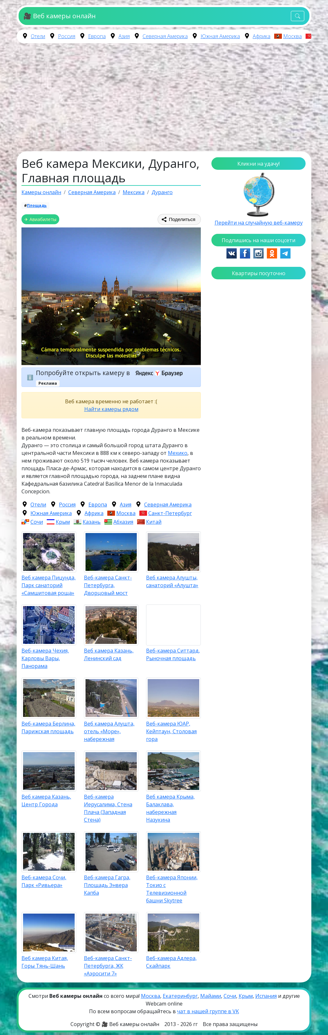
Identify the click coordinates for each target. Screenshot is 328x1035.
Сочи (36, 521)
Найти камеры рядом (111, 409)
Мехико (177, 452)
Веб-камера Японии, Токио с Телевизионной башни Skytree (172, 889)
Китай (153, 521)
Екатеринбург (180, 995)
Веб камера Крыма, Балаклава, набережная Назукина (170, 808)
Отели (38, 36)
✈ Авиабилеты (40, 219)
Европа (97, 36)
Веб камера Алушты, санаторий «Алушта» (172, 581)
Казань (92, 521)
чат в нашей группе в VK (208, 1011)
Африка (261, 36)
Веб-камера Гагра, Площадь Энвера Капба (107, 885)
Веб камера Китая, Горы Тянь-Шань (44, 962)
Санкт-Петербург (170, 513)
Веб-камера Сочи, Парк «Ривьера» (43, 881)
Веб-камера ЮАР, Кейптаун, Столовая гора (171, 731)
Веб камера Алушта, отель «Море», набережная (109, 731)
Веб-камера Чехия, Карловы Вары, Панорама (45, 658)
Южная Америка (220, 36)
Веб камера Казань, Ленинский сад (109, 654)
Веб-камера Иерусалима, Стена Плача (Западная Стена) (108, 808)
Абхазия (123, 521)
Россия (66, 36)
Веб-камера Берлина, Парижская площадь (48, 727)
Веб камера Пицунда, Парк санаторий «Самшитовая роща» (48, 585)
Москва (292, 36)
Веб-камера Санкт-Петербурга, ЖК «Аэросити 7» (108, 966)
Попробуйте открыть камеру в (111, 372)
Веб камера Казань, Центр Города (46, 800)
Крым (63, 521)
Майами (210, 995)
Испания (266, 995)
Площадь (37, 205)
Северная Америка (165, 36)
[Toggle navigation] (297, 16)
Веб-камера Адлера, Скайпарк (171, 962)
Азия (124, 36)
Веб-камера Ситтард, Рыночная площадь (173, 654)
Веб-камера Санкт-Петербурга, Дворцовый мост (108, 585)
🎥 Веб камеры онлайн (59, 16)
